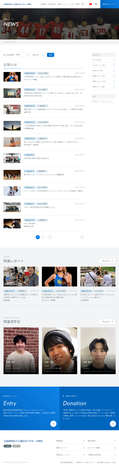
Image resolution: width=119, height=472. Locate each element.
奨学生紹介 (52, 4)
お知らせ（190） (104, 70)
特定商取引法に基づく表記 (106, 462)
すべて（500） (104, 60)
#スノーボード (106, 101)
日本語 (7, 446)
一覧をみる (107, 261)
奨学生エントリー (110, 4)
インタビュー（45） (104, 65)
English (16, 446)
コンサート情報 (74, 4)
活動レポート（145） (104, 81)
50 (50, 237)
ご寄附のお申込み (102, 455)
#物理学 (95, 101)
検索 (50, 55)
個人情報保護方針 (67, 462)
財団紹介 (44, 4)
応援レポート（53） (104, 76)
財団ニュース (62, 4)
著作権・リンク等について (85, 462)
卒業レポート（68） (104, 87)
